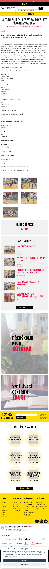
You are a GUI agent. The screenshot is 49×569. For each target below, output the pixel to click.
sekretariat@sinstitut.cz (14, 529)
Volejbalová (16, 510)
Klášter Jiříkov (28, 506)
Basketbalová (17, 504)
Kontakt (3, 504)
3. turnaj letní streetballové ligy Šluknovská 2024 (31, 26)
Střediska (28, 499)
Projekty (3, 513)
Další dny (24, 229)
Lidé (2, 506)
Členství (3, 510)
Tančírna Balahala (29, 504)
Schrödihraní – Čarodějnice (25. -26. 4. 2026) (30, 259)
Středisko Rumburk (27, 510)
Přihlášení (18, 14)
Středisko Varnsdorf (27, 516)
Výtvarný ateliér (29, 508)
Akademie (17, 499)
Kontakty (31, 10)
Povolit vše (24, 560)
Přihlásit (20, 419)
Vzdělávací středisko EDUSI (40, 504)
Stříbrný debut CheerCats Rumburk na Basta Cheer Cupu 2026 (31, 271)
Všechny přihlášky (24, 489)
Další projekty (17, 511)
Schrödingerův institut (13, 26)
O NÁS (3, 499)
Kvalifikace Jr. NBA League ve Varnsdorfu (28, 283)
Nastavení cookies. (12, 556)
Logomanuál (5, 511)
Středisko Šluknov (29, 513)
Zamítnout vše (24, 564)
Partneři (3, 508)
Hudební (15, 506)
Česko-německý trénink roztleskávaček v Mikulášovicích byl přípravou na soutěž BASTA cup (31, 297)
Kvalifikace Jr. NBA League (27, 246)
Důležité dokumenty (4, 516)
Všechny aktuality (24, 308)
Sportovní (16, 508)
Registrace (23, 14)
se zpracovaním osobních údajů (44, 419)
